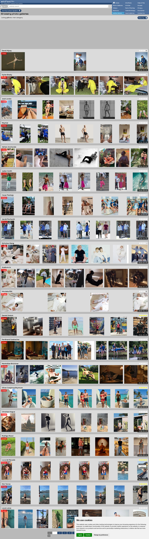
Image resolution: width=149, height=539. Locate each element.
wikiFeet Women (117, 13)
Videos (115, 8)
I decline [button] (87, 535)
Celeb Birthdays (130, 11)
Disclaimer (141, 11)
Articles (127, 5)
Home (117, 3)
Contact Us (141, 13)
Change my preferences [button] (101, 535)
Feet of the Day (130, 8)
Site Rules (128, 3)
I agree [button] (80, 535)
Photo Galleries (118, 5)
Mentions (116, 11)
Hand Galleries (129, 13)
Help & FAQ (141, 3)
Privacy (140, 8)
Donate (140, 5)
